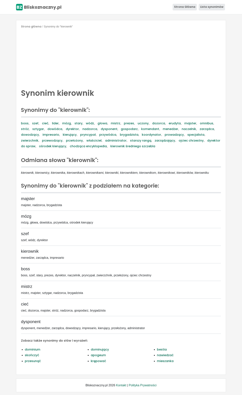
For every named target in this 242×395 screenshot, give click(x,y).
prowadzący (174, 134)
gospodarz (129, 129)
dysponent (109, 129)
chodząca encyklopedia (88, 146)
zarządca (207, 129)
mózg (66, 123)
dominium (32, 349)
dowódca (54, 129)
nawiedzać (165, 355)
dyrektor (72, 129)
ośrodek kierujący (52, 146)
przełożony (74, 140)
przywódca (107, 134)
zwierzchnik (29, 140)
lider (55, 123)
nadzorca (89, 129)
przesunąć (33, 361)
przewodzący (52, 140)
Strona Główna (184, 7)
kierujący (70, 134)
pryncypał (88, 134)
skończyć (32, 355)
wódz (90, 123)
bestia (162, 349)
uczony (143, 123)
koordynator (151, 134)
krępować (98, 361)
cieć (45, 123)
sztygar (38, 129)
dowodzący (30, 134)
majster (190, 123)
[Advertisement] (121, 57)
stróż (25, 129)
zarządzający (165, 140)
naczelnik (189, 129)
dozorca (158, 123)
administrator (115, 140)
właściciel (94, 140)
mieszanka (165, 361)
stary (78, 123)
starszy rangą (140, 140)
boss (25, 123)
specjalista (195, 134)
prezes (129, 123)
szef (35, 123)
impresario (51, 134)
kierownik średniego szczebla (132, 146)
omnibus (206, 123)
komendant (150, 129)
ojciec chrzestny (191, 140)
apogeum (98, 355)
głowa (102, 123)
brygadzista (129, 134)
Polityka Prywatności (143, 385)
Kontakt (121, 385)
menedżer (170, 129)
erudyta (175, 123)
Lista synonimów (211, 7)
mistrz (115, 123)
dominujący (100, 349)
